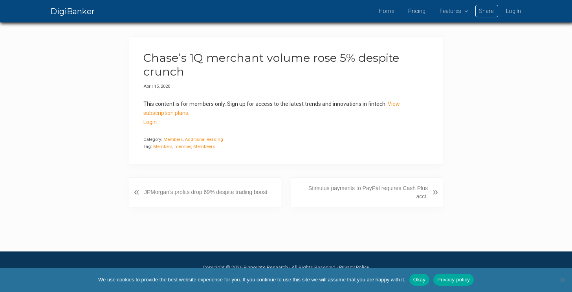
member (182, 146)
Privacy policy (453, 280)
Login (150, 122)
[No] (562, 280)
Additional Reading (204, 139)
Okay (419, 280)
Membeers (204, 146)
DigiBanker (72, 11)
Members (173, 139)
